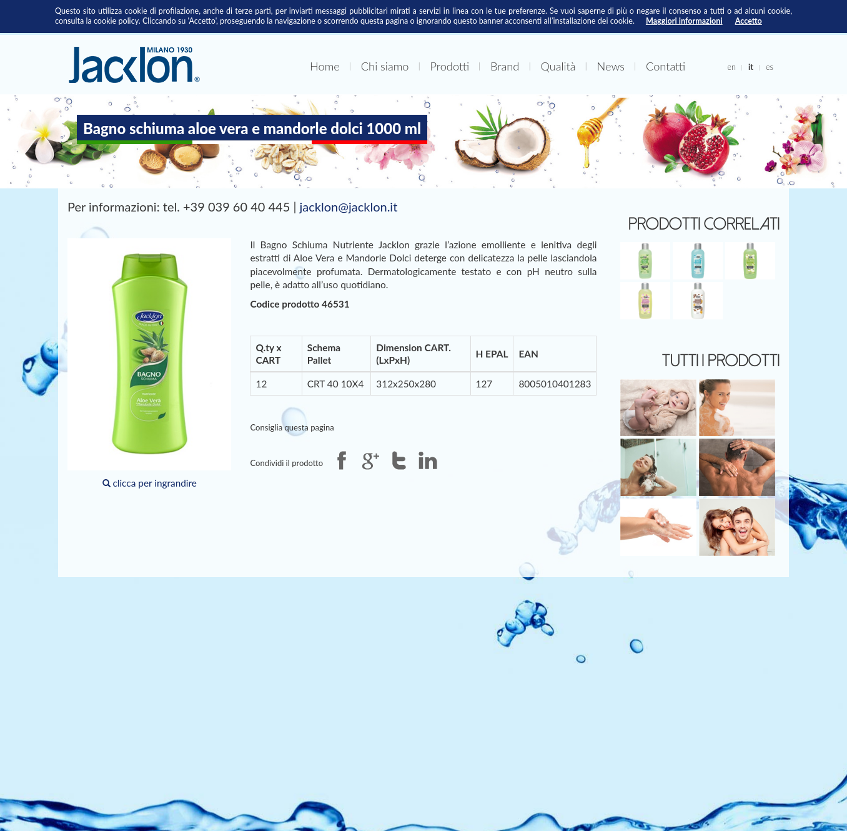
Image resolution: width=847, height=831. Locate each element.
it (750, 67)
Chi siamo (385, 66)
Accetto (748, 21)
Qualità (557, 66)
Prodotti (449, 66)
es (769, 67)
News (611, 66)
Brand (504, 66)
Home (325, 66)
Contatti (665, 66)
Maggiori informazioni (684, 21)
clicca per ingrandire (149, 363)
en (731, 67)
